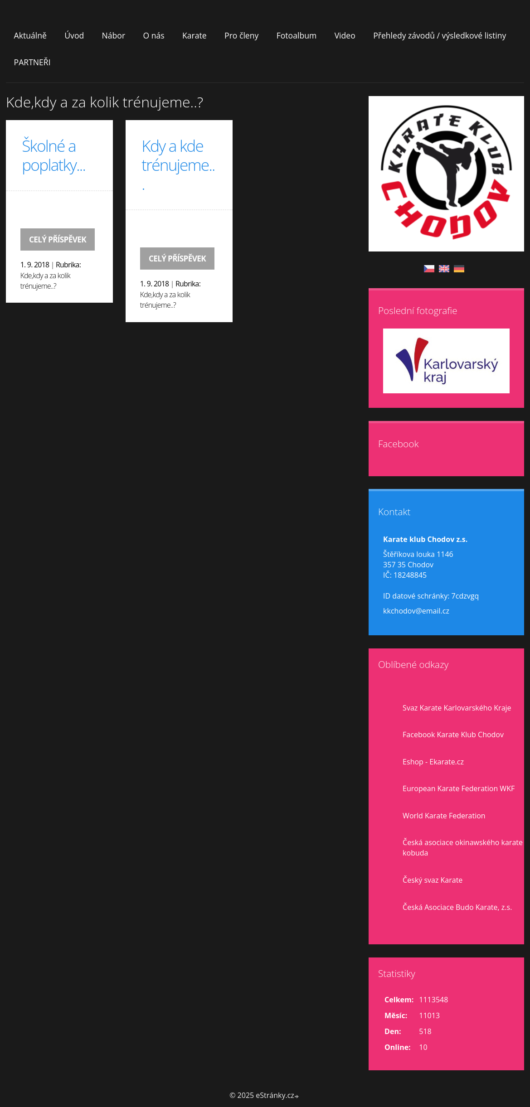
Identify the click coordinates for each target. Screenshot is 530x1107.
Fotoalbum (297, 35)
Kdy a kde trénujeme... (177, 164)
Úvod (74, 35)
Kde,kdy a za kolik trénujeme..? (45, 281)
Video (345, 35)
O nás (153, 35)
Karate (194, 35)
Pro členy (241, 35)
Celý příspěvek (57, 239)
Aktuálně (30, 35)
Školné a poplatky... (53, 155)
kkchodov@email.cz (416, 611)
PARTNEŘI (32, 62)
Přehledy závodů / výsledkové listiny (439, 35)
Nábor (114, 35)
